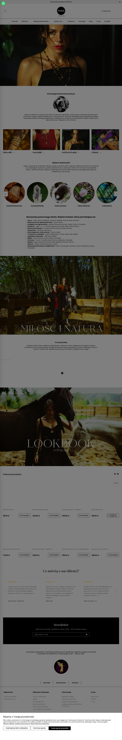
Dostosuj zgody (39, 728)
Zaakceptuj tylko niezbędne (17, 728)
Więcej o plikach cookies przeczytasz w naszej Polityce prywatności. (26, 724)
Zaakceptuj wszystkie (59, 728)
